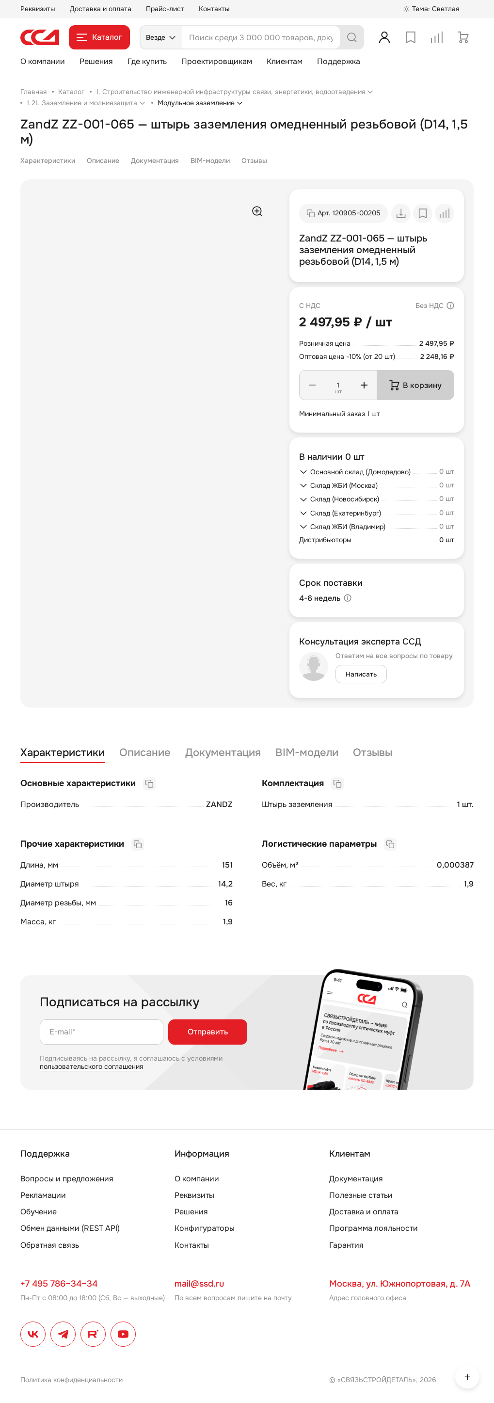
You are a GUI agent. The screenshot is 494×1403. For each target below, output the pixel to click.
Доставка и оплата (100, 8)
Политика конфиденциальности (71, 1379)
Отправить (208, 1032)
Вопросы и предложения (66, 1179)
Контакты (214, 8)
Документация (155, 160)
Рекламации (43, 1195)
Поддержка (338, 61)
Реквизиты (37, 8)
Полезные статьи (361, 1195)
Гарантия (346, 1245)
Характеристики (47, 160)
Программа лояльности (373, 1228)
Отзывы (254, 160)
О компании (42, 61)
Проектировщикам (216, 61)
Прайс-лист (165, 8)
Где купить (147, 61)
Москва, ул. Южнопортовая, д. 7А (399, 1283)
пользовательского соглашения (91, 1066)
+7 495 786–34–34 (58, 1283)
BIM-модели (210, 160)
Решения (96, 61)
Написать (361, 674)
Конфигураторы (205, 1228)
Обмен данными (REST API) (70, 1228)
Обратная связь (49, 1245)
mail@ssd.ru (199, 1283)
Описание (103, 160)
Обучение (38, 1212)
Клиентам (285, 61)
